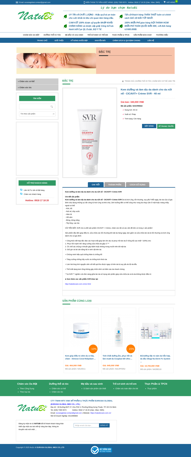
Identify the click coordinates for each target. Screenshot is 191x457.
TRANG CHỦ (42, 40)
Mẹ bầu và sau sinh (74, 35)
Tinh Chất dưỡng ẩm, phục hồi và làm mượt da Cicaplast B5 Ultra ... (119, 358)
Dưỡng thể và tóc (52, 35)
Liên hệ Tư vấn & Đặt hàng (34, 190)
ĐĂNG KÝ (104, 425)
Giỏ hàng (169, 1)
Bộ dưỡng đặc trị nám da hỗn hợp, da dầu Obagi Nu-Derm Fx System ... (156, 359)
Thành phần (114, 184)
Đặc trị (172, 81)
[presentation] (94, 434)
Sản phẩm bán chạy (143, 35)
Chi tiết (96, 184)
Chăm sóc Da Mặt (31, 35)
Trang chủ (129, 81)
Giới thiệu (59, 40)
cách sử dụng (137, 184)
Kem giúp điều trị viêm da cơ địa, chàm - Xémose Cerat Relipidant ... (81, 358)
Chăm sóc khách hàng (32, 194)
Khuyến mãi (100, 40)
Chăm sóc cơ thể (160, 81)
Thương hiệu (162, 35)
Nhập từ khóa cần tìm (51, 106)
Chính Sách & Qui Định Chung (126, 40)
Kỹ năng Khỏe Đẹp (79, 40)
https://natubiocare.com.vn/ (100, 413)
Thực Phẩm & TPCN (120, 35)
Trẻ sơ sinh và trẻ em (97, 35)
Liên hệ (150, 40)
